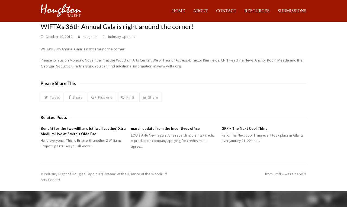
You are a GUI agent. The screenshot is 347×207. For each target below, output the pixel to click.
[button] (52, 97)
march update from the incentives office (165, 128)
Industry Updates (121, 36)
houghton (90, 36)
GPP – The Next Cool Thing (244, 128)
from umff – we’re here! (285, 174)
